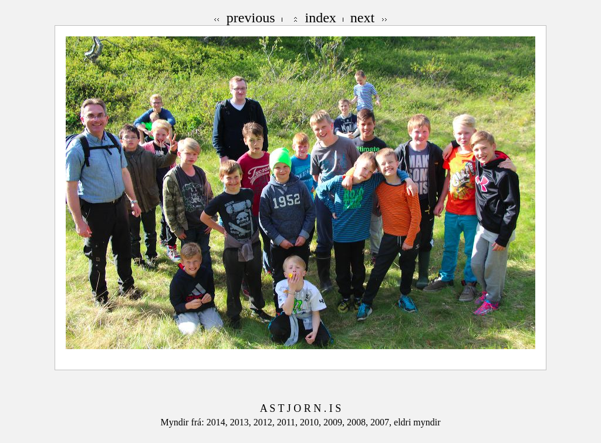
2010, (311, 422)
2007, (382, 422)
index (320, 17)
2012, (265, 422)
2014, (218, 422)
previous (251, 17)
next (362, 17)
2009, (335, 422)
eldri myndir (417, 422)
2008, (358, 422)
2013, (242, 422)
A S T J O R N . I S (300, 408)
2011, (288, 422)
